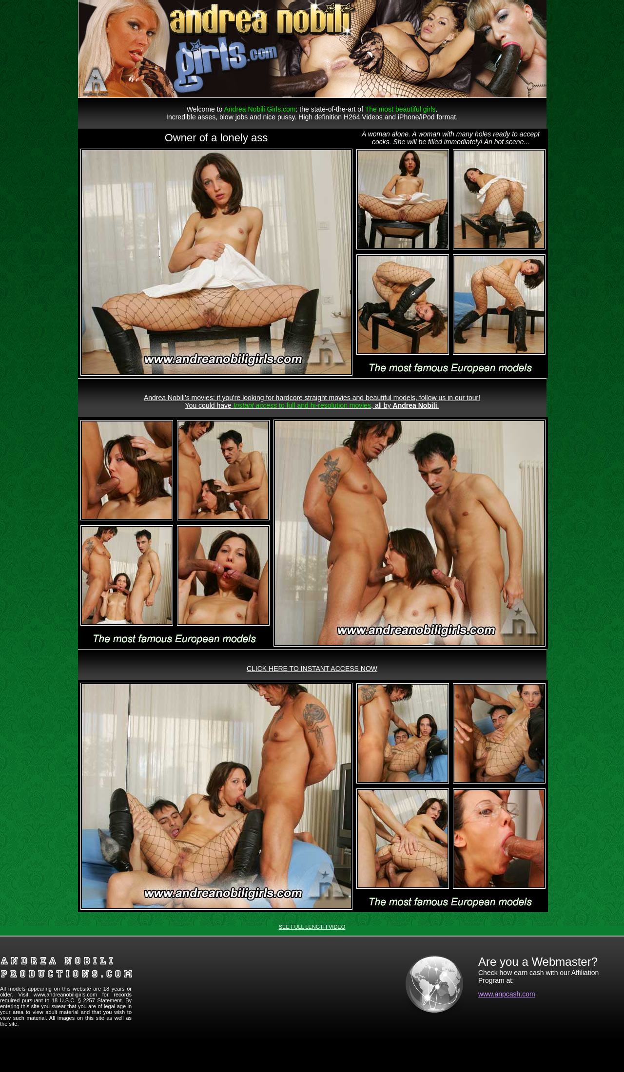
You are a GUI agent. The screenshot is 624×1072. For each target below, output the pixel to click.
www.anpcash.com (506, 994)
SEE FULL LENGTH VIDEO (312, 927)
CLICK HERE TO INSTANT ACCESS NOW (312, 668)
